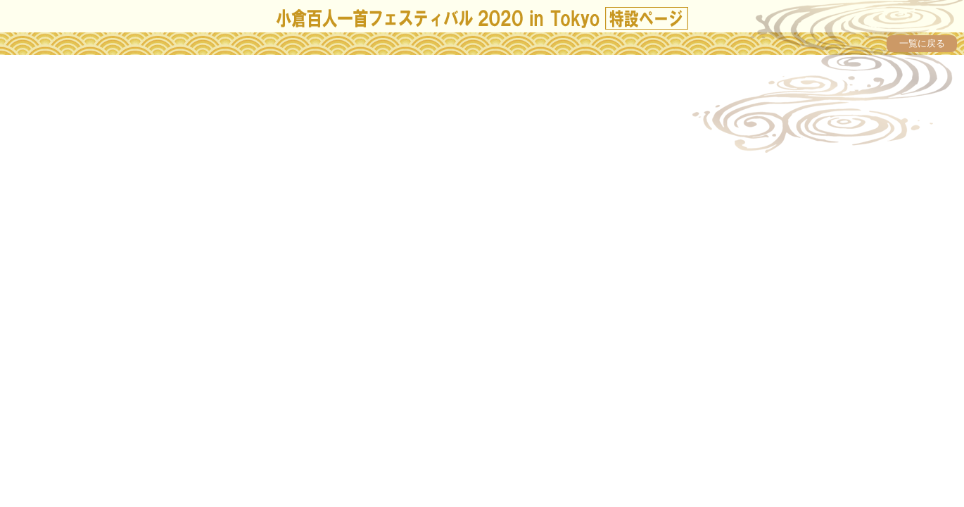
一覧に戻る (922, 43)
